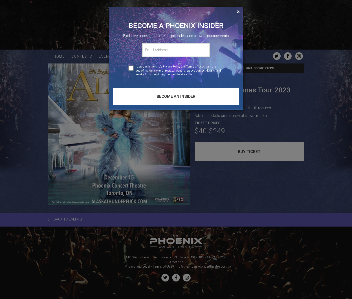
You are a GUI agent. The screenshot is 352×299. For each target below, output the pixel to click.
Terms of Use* (195, 66)
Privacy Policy (171, 66)
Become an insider (176, 96)
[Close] (238, 11)
